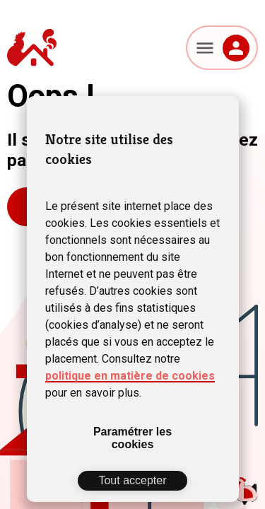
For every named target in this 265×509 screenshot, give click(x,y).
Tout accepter (132, 480)
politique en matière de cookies (130, 375)
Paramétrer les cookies (132, 438)
